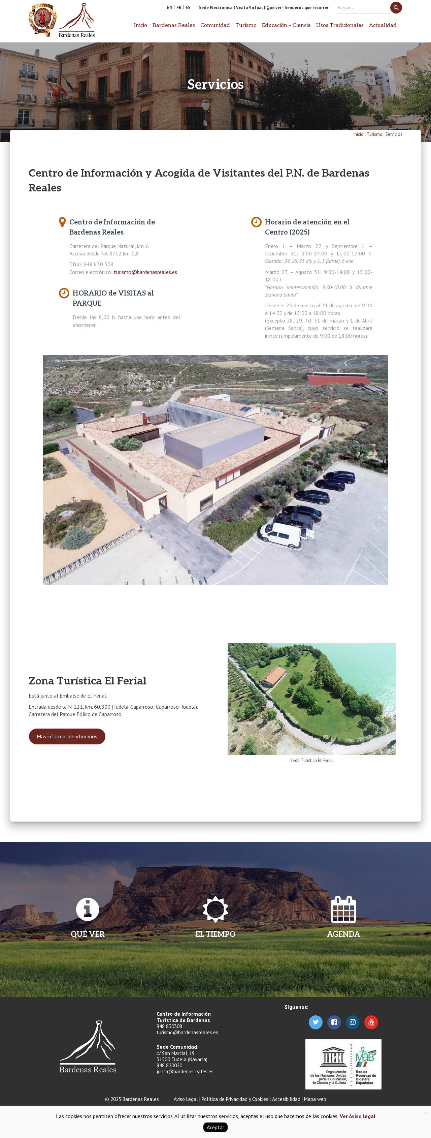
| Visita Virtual (248, 7)
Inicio (140, 25)
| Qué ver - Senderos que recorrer (296, 7)
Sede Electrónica (215, 7)
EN (169, 7)
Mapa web (315, 1099)
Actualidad (383, 25)
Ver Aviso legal (356, 1116)
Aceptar (215, 1127)
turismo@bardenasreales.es (145, 272)
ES (188, 7)
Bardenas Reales (174, 25)
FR (178, 7)
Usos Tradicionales (340, 25)
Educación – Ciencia (286, 25)
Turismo (246, 25)
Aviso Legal (186, 1099)
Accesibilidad (286, 1099)
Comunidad (215, 25)
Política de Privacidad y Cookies (235, 1099)
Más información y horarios (67, 736)
